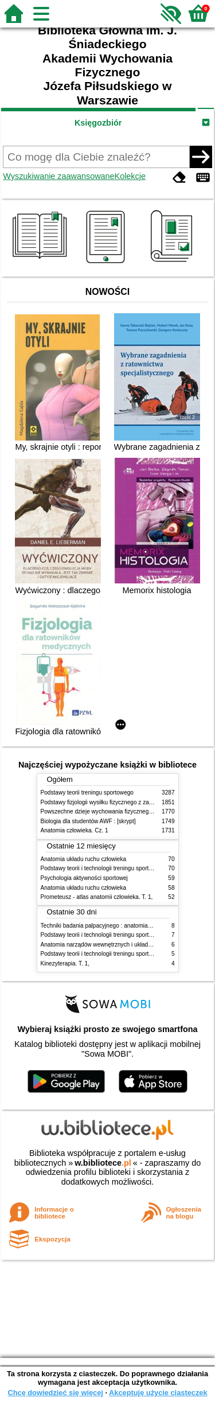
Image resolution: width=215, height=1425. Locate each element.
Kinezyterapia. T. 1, (65, 963)
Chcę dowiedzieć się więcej (55, 1392)
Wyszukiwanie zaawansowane (58, 176)
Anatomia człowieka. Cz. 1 (74, 830)
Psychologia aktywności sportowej (84, 878)
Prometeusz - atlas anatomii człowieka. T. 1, (97, 897)
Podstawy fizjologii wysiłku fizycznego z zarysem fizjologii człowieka (127, 802)
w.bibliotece (103, 1162)
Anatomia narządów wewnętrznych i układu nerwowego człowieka (125, 944)
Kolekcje (130, 176)
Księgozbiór (98, 122)
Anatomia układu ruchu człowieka (84, 859)
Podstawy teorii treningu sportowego (87, 792)
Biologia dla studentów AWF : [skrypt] (88, 821)
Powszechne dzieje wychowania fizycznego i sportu (107, 811)
